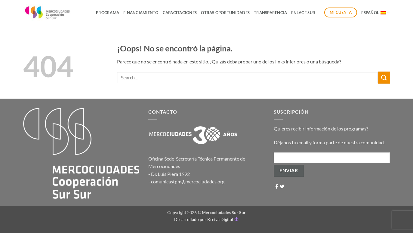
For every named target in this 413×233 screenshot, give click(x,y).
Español (375, 12)
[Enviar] (384, 77)
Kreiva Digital (223, 219)
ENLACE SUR (303, 12)
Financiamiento (141, 12)
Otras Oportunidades (225, 12)
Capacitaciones (180, 12)
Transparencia (270, 12)
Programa (107, 12)
